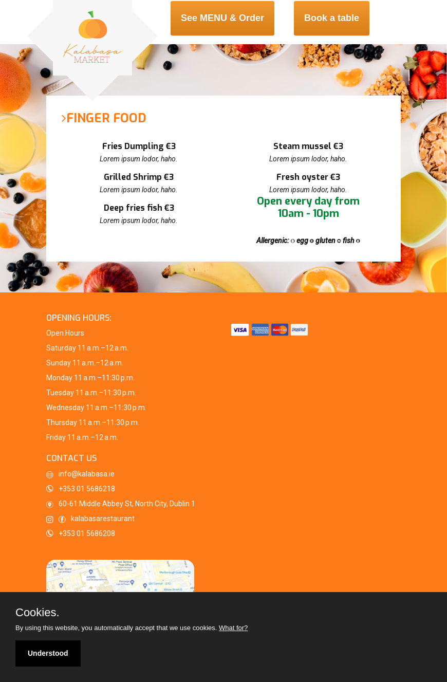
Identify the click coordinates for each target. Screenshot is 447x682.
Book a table (331, 18)
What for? (233, 628)
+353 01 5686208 (87, 533)
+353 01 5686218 (87, 489)
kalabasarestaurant (90, 518)
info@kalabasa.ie (80, 474)
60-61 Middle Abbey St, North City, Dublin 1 (120, 504)
